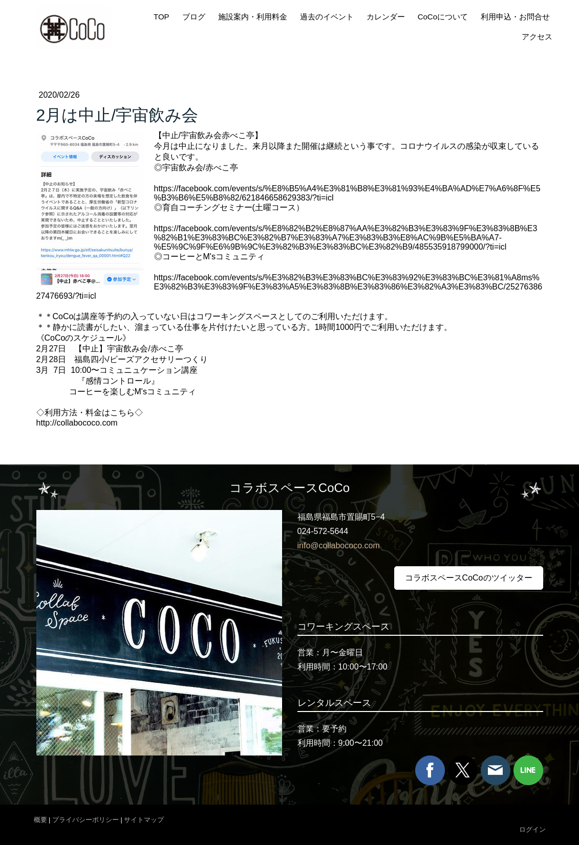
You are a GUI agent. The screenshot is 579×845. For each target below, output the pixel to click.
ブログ (193, 16)
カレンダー (386, 16)
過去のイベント (327, 16)
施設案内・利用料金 (252, 16)
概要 (40, 820)
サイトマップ (144, 820)
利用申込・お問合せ (515, 16)
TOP (161, 16)
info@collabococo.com (338, 545)
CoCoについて (443, 16)
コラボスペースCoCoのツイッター (468, 577)
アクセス (537, 36)
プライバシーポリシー (85, 820)
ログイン (532, 829)
